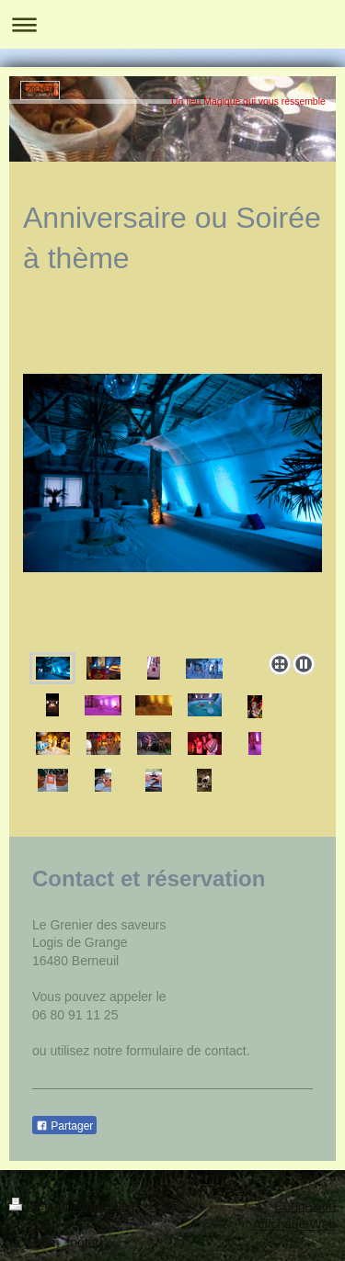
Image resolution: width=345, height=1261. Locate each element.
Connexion (305, 1206)
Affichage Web (294, 1224)
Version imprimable (76, 1206)
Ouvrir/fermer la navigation (172, 24)
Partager (64, 1126)
